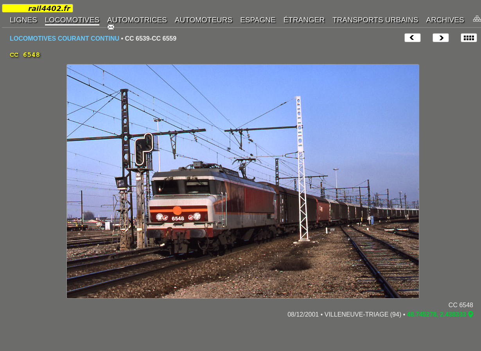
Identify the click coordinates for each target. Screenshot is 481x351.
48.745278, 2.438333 (436, 314)
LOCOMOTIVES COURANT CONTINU (64, 38)
